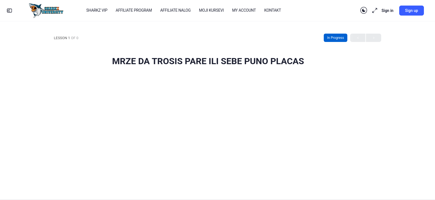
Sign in (387, 10)
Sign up (411, 10)
